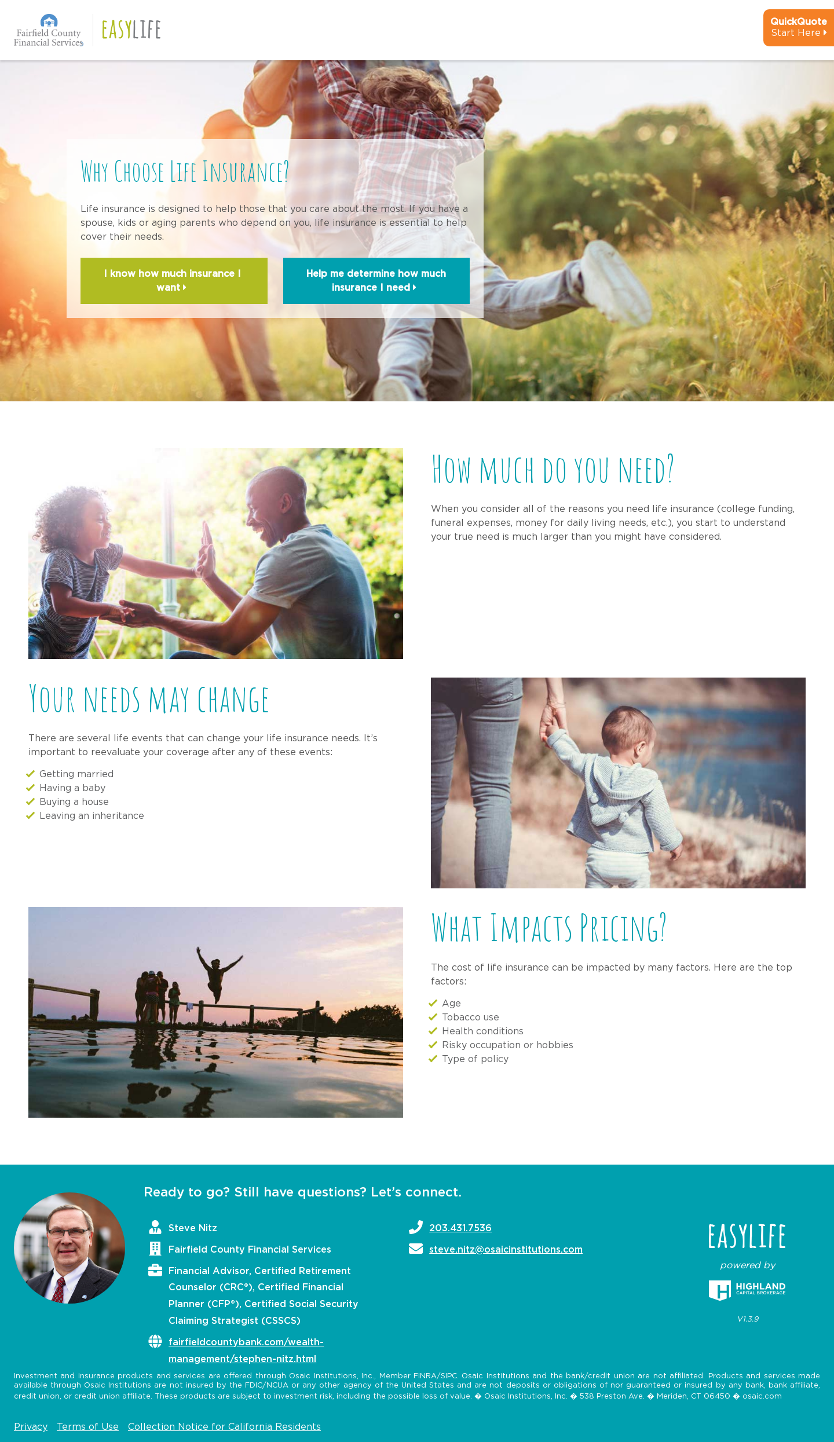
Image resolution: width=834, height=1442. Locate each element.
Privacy (30, 1427)
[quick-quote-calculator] (783, 32)
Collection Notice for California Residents (224, 1427)
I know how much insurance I (174, 282)
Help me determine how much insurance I (376, 282)
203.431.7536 (460, 1228)
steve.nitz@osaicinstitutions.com (506, 1249)
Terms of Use (88, 1427)
